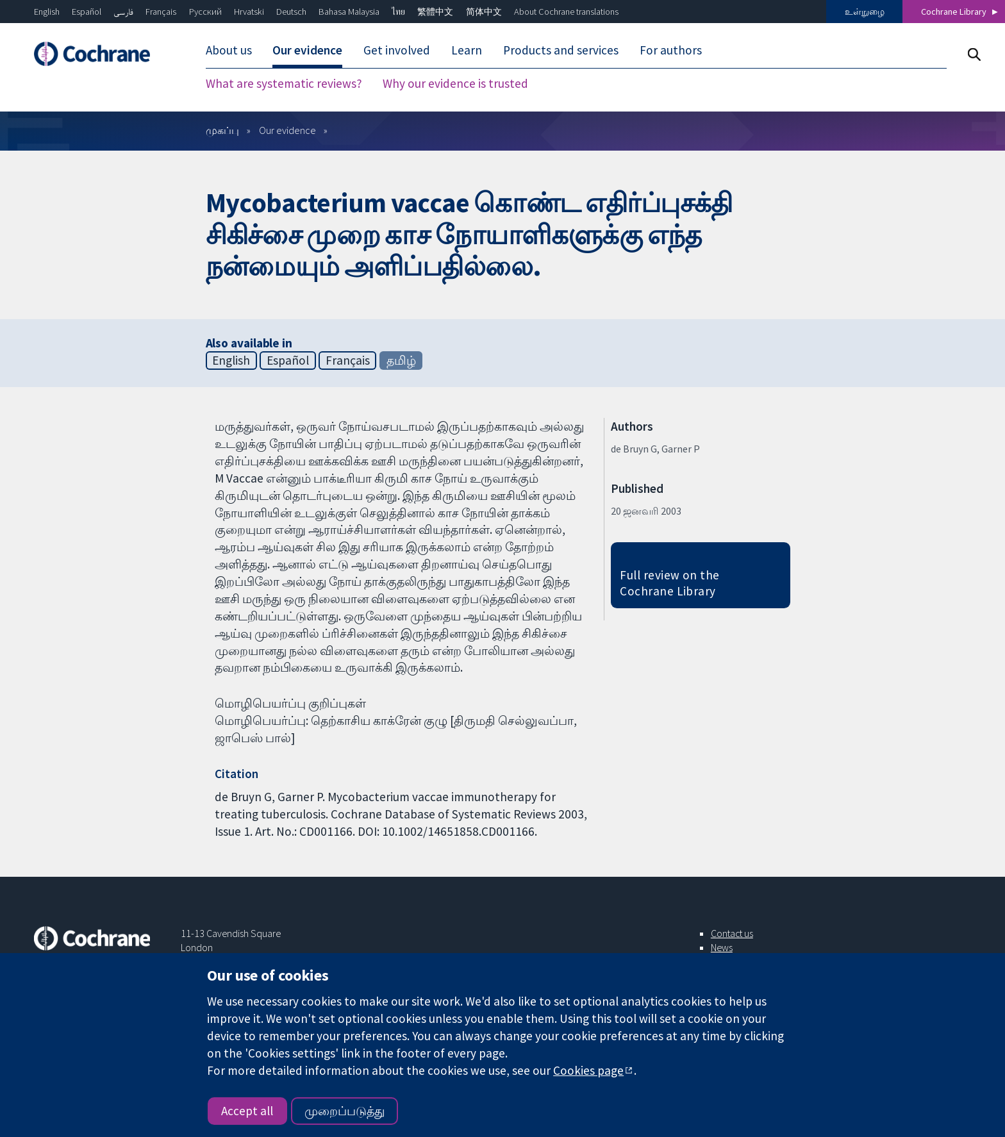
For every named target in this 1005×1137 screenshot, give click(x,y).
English (47, 11)
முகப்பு (222, 130)
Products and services (561, 50)
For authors (671, 50)
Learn (466, 50)
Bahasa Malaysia (349, 11)
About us (229, 50)
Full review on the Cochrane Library (670, 583)
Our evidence (307, 50)
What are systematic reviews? (284, 83)
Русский (205, 11)
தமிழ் (401, 360)
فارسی (123, 11)
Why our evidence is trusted (455, 83)
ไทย (398, 11)
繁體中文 (435, 11)
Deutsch (291, 11)
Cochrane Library (953, 11)
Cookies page (588, 1070)
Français (160, 11)
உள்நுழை (865, 11)
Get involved (396, 50)
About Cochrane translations (566, 11)
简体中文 (484, 11)
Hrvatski (249, 11)
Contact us (732, 933)
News (722, 947)
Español (86, 11)
